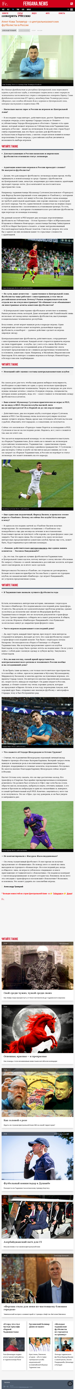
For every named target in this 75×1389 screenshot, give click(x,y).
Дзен (69, 893)
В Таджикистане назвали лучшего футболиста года (31, 592)
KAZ (3, 9)
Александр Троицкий (9, 30)
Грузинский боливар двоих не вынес (39, 1325)
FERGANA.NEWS (35, 3)
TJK (13, 9)
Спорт (34, 30)
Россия (39, 30)
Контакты (7, 1382)
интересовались (38, 548)
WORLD (29, 9)
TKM (18, 9)
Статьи (20, 13)
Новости (5, 13)
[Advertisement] (37, 919)
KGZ (8, 9)
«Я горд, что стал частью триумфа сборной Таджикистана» (11, 1328)
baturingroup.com (24, 1387)
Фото (47, 13)
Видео (34, 13)
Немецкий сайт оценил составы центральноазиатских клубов (36, 371)
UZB (23, 9)
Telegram (57, 893)
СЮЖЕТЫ (62, 13)
